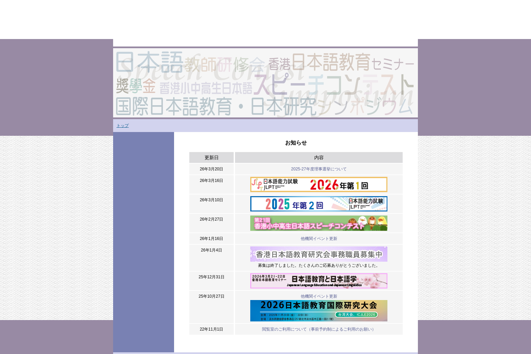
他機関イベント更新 (319, 238)
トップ (122, 125)
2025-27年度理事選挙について (319, 169)
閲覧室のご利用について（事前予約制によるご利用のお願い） (319, 329)
